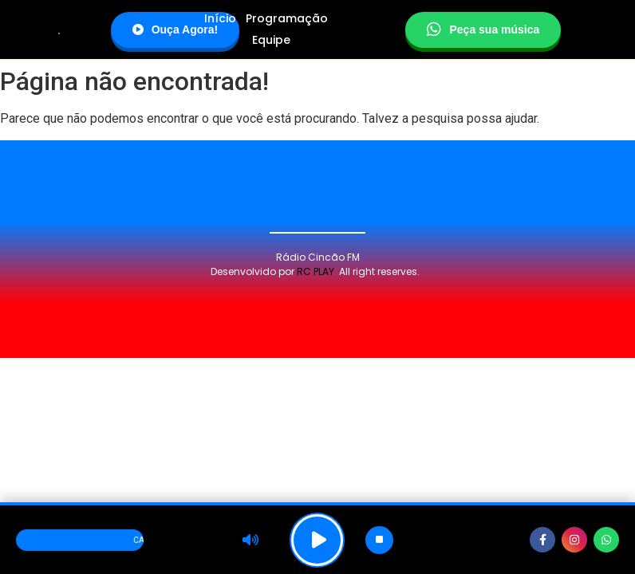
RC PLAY (315, 271)
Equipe (271, 40)
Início (220, 18)
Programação (287, 18)
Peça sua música (483, 29)
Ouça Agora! (175, 29)
